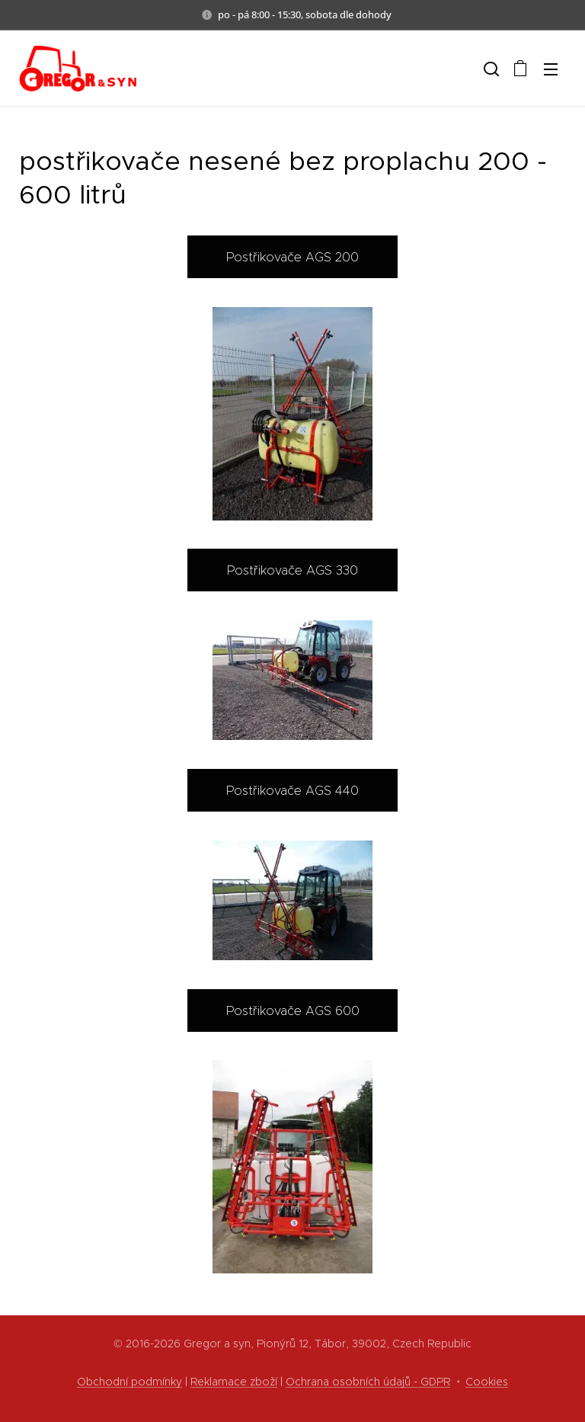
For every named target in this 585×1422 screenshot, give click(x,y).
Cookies (486, 1381)
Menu (551, 69)
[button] (490, 69)
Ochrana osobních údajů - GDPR (368, 1381)
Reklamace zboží (233, 1381)
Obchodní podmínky (129, 1381)
